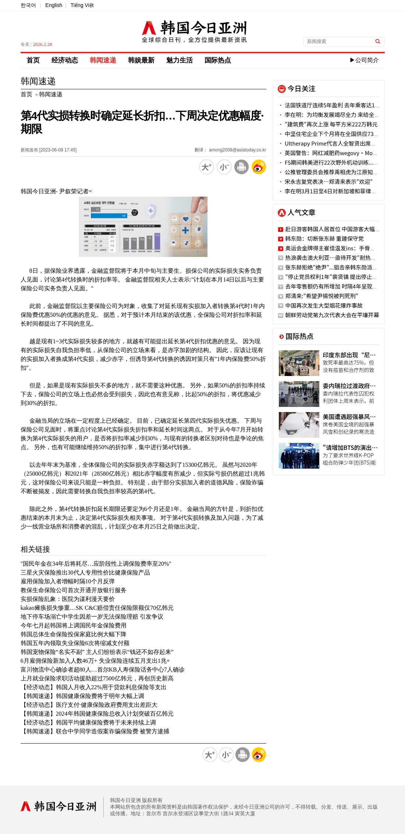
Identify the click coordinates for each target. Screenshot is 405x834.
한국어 (28, 5)
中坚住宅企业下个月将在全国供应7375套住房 (337, 133)
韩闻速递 (103, 60)
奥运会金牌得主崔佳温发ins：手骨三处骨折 (338, 248)
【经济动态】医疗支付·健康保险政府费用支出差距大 (89, 705)
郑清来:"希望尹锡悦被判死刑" (321, 296)
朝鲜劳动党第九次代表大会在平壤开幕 (332, 315)
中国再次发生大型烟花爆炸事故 (324, 305)
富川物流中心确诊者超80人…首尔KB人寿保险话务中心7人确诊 (103, 669)
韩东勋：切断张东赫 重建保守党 (324, 238)
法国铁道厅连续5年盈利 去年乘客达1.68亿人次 (338, 105)
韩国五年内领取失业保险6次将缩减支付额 (75, 643)
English (53, 5)
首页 (33, 60)
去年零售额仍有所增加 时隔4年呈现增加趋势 (340, 286)
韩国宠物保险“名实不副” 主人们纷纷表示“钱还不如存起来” (97, 652)
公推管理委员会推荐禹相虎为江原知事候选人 (336, 172)
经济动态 (64, 60)
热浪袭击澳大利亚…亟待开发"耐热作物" (334, 257)
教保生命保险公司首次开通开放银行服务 (74, 590)
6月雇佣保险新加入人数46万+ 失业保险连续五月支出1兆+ (95, 661)
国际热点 (218, 60)
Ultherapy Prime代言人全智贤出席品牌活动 (335, 143)
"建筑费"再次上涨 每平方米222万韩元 (328, 124)
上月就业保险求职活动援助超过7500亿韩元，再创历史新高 (97, 678)
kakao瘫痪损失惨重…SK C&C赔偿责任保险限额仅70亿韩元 (97, 608)
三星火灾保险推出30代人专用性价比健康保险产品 (85, 572)
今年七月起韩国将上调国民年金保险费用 (74, 625)
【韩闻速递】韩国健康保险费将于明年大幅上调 (82, 696)
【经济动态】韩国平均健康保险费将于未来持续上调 (88, 722)
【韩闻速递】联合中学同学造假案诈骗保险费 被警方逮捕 (95, 731)
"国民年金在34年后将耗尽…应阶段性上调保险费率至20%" (96, 564)
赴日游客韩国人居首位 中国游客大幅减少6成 (340, 229)
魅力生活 (179, 60)
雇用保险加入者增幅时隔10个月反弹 (68, 581)
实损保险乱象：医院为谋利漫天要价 (68, 599)
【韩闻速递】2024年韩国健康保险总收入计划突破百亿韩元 (97, 713)
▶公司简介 (364, 60)
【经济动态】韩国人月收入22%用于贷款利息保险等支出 (94, 687)
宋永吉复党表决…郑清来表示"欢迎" (325, 181)
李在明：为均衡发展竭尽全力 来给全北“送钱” (340, 114)
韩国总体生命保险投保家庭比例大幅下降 (74, 634)
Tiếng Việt (82, 5)
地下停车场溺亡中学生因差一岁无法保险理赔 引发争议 (92, 616)
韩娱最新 (141, 60)
